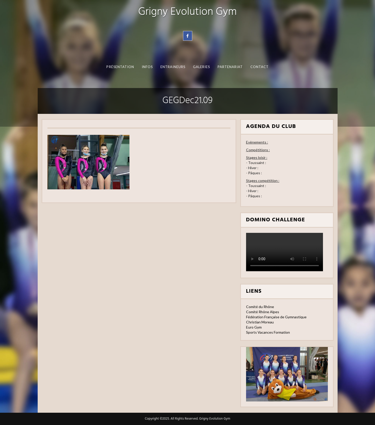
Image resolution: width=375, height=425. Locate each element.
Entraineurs (172, 67)
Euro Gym (254, 327)
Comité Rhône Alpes (262, 312)
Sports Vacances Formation (268, 332)
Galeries (201, 67)
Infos (147, 67)
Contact (259, 67)
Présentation (120, 67)
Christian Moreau (260, 322)
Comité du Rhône (260, 306)
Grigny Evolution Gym (187, 12)
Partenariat (230, 67)
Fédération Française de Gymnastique (276, 317)
